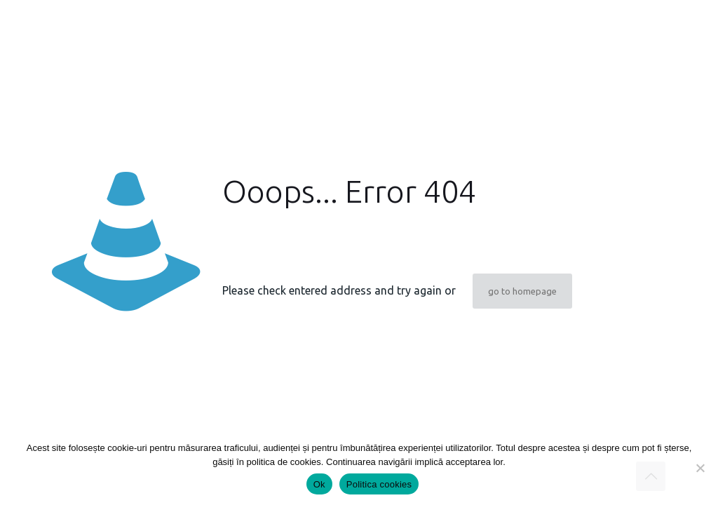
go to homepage (522, 291)
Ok (319, 484)
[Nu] (700, 468)
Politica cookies (379, 484)
